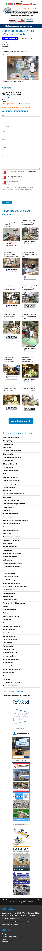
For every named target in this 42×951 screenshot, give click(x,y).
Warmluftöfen (7, 676)
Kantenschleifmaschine (11, 530)
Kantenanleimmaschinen (11, 523)
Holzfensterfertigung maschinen (14, 503)
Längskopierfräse (9, 570)
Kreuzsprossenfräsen (10, 556)
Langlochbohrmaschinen (11, 566)
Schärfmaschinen (9, 623)
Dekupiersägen (8, 467)
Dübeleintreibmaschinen (11, 480)
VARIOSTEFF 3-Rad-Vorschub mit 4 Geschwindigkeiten (28, 359)
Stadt (4, 139)
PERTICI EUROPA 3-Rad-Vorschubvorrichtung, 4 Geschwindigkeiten (29, 287)
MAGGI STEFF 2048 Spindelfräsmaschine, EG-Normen (29, 254)
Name (4, 115)
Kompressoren (8, 543)
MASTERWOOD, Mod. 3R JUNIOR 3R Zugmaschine (29, 389)
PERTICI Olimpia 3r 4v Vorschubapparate (10, 389)
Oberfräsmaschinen (9, 590)
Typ (3, 123)
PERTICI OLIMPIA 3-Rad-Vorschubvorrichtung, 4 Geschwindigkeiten (29, 222)
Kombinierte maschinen (11, 540)
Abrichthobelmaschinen (11, 437)
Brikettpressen (8, 460)
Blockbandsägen (8, 454)
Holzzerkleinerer (8, 507)
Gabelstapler (7, 497)
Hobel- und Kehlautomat (11, 500)
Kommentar (6, 156)
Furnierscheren (8, 490)
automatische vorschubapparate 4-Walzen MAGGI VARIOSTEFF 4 (9, 223)
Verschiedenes (8, 662)
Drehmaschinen (8, 474)
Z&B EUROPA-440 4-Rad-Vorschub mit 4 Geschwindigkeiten (11, 359)
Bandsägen (7, 447)
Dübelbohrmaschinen (10, 477)
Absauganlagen (8, 441)
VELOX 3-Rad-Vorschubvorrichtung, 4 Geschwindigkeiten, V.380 (11, 254)
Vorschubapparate (10, 39)
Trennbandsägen (8, 646)
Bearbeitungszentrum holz (12, 451)
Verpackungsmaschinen (11, 659)
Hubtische (6, 510)
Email (4, 131)
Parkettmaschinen (9, 593)
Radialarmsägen (8, 613)
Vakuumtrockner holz (10, 652)
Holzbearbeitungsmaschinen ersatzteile (16, 695)
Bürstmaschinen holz (10, 464)
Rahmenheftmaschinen (11, 616)
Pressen (5, 606)
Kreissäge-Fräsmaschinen (12, 553)
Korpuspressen (8, 550)
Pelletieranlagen (8, 596)
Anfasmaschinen (8, 444)
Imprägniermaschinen (10, 513)
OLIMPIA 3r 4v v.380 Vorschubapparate (9, 315)
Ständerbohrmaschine (10, 633)
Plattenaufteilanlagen (10, 600)
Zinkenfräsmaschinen (10, 686)
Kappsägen (7, 533)
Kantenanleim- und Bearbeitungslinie (15, 520)
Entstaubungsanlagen (10, 484)
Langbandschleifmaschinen (12, 563)
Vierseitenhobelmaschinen (12, 669)
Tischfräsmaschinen (10, 639)
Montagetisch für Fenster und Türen (15, 586)
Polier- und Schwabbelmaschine (14, 603)
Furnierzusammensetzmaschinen (14, 494)
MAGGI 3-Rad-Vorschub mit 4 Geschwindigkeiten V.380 (29, 316)
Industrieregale (8, 517)
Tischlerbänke (7, 643)
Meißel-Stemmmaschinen (11, 583)
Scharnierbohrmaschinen (11, 626)
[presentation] (16, 193)
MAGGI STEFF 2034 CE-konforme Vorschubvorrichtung (11, 287)
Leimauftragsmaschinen (11, 576)
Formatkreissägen (9, 487)
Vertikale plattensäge (10, 666)
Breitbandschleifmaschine (12, 457)
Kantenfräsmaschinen (10, 527)
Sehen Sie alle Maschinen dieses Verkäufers (17, 107)
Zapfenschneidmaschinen (12, 682)
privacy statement (30, 171)
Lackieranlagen (8, 560)
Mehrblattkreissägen (10, 580)
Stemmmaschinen (9, 636)
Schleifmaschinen (9, 629)
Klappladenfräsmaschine (11, 537)
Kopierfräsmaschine (10, 547)
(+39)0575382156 (10, 104)
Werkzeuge (6, 679)
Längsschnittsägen (9, 573)
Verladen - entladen (9, 656)
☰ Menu (21, 1)
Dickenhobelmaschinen (11, 470)
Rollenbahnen (7, 619)
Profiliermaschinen (9, 609)
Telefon (4, 147)
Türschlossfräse (8, 649)
